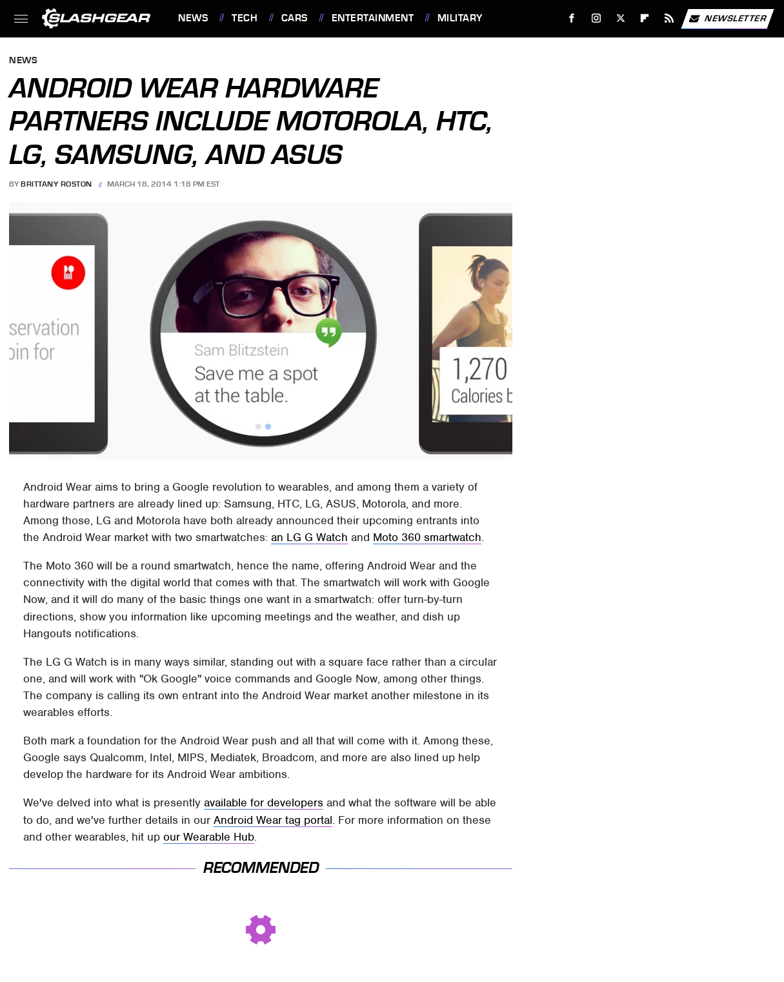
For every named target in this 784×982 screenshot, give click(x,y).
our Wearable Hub (208, 837)
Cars (294, 18)
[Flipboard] (645, 18)
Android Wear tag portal (273, 820)
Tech (244, 18)
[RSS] (669, 18)
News (193, 18)
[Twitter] (620, 18)
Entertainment (373, 18)
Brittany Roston (56, 184)
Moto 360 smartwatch (427, 537)
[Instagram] (596, 18)
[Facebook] (572, 18)
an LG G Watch (309, 537)
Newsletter (727, 19)
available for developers (263, 802)
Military (460, 18)
